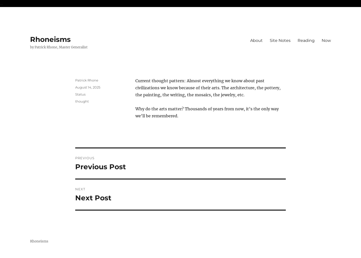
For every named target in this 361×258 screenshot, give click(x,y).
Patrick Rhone (86, 80)
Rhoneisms (50, 39)
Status (80, 94)
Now (326, 40)
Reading (306, 40)
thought (82, 101)
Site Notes (280, 40)
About (256, 40)
